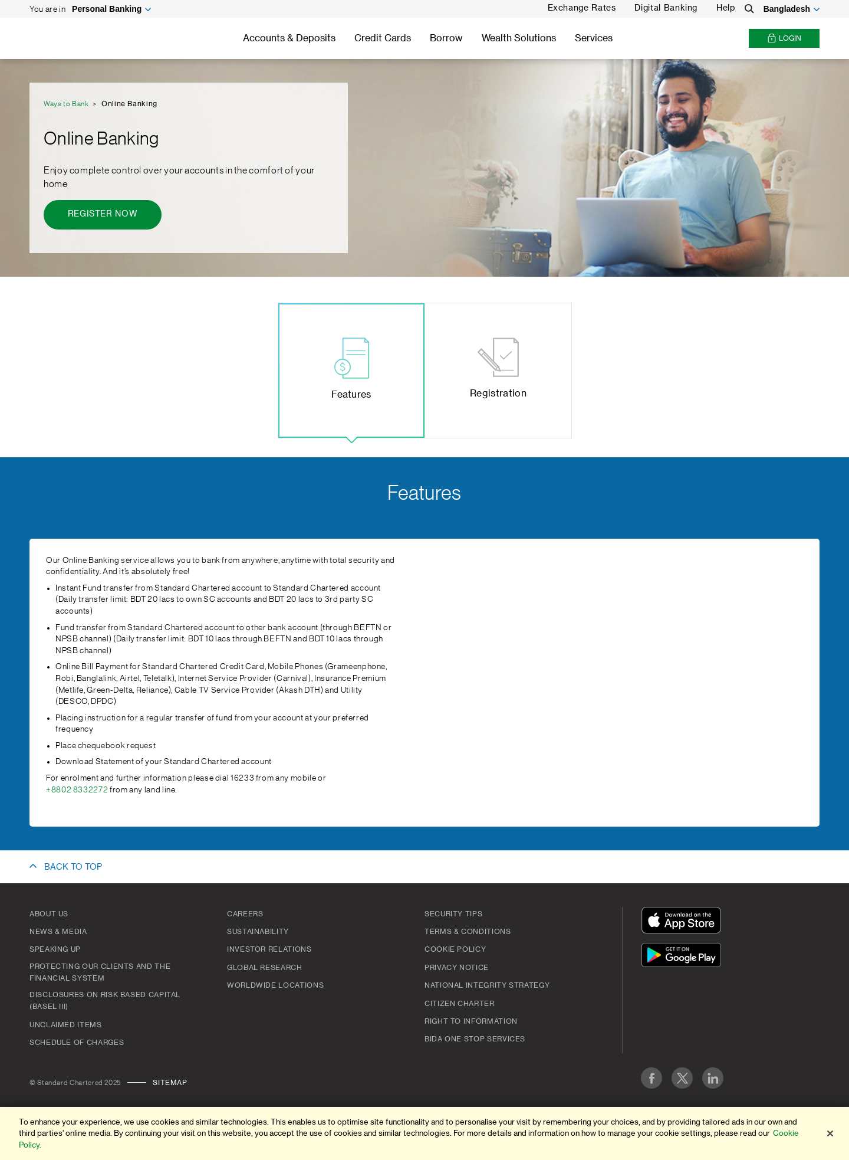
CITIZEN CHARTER (459, 1003)
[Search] (749, 9)
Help (725, 8)
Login (784, 39)
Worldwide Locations (275, 985)
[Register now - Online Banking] (103, 215)
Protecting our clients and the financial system (99, 972)
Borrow (446, 38)
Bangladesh (787, 9)
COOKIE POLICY (455, 949)
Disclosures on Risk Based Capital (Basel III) (104, 1000)
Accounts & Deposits (289, 38)
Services (594, 38)
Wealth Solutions (519, 38)
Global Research (264, 967)
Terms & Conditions (467, 931)
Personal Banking (107, 9)
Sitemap (170, 1082)
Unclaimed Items (65, 1024)
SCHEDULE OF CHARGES (76, 1042)
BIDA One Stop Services (474, 1039)
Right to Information (471, 1021)
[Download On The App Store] (683, 922)
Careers (245, 913)
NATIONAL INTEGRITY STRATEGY (486, 985)
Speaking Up (55, 949)
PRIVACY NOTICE (456, 967)
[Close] (830, 1135)
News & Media (58, 931)
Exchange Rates (582, 8)
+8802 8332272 (77, 790)
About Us (48, 913)
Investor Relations (269, 949)
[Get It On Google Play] (683, 957)
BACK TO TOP (73, 867)
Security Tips (453, 913)
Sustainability (258, 931)
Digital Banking (665, 8)
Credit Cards (382, 38)
